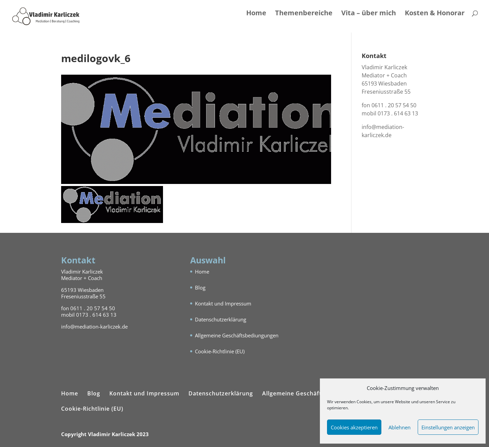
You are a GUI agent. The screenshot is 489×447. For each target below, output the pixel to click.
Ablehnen (399, 427)
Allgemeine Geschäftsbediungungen (236, 335)
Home (256, 14)
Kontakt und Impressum (223, 303)
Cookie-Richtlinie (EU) (219, 351)
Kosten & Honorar (435, 14)
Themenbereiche (303, 14)
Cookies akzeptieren (354, 427)
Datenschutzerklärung (220, 319)
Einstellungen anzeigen (448, 427)
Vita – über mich (368, 14)
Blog (200, 287)
